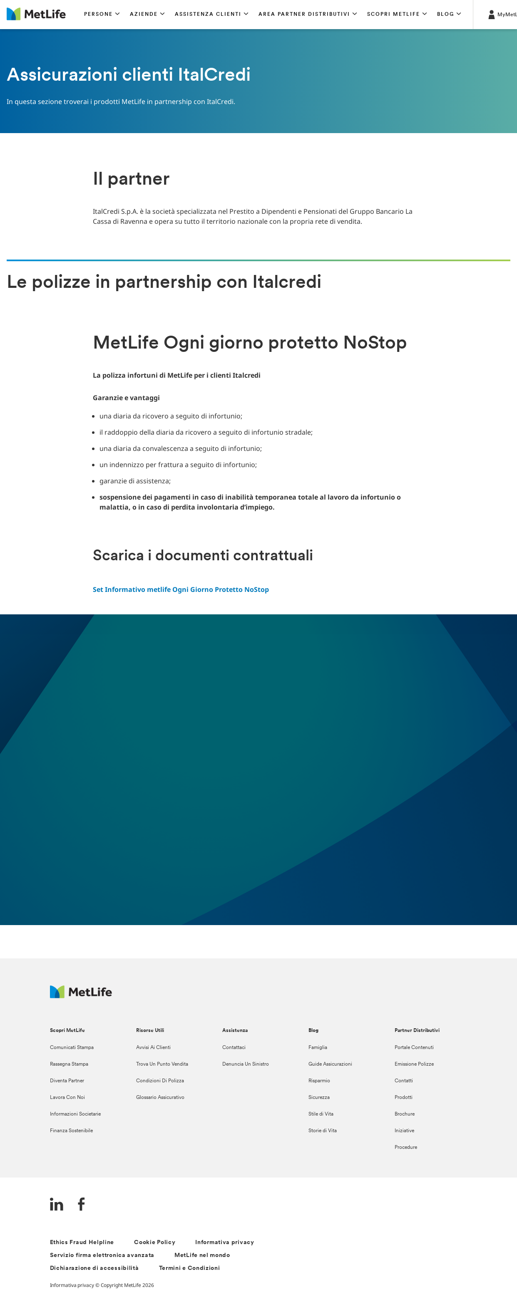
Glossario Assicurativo (160, 1097)
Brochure (405, 1114)
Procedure (406, 1147)
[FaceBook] (81, 1205)
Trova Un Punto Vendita (162, 1064)
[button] (102, 14)
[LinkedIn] (56, 1205)
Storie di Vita (322, 1130)
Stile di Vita (320, 1114)
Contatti (404, 1081)
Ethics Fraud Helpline (82, 1243)
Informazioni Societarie (75, 1114)
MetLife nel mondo (202, 1255)
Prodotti (404, 1097)
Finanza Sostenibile (71, 1130)
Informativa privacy (224, 1243)
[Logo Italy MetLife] (81, 996)
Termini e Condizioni (189, 1268)
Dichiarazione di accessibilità (94, 1268)
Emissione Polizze (414, 1064)
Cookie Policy (154, 1243)
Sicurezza (319, 1097)
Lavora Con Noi (67, 1097)
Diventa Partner (67, 1081)
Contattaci (234, 1047)
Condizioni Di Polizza (160, 1081)
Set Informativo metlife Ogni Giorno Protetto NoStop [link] (181, 589)
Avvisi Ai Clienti (153, 1047)
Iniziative (404, 1130)
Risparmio (319, 1081)
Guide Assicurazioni (330, 1064)
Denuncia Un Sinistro (245, 1064)
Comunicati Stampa (72, 1047)
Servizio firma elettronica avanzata (102, 1255)
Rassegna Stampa (69, 1064)
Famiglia (317, 1047)
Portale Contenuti (414, 1047)
